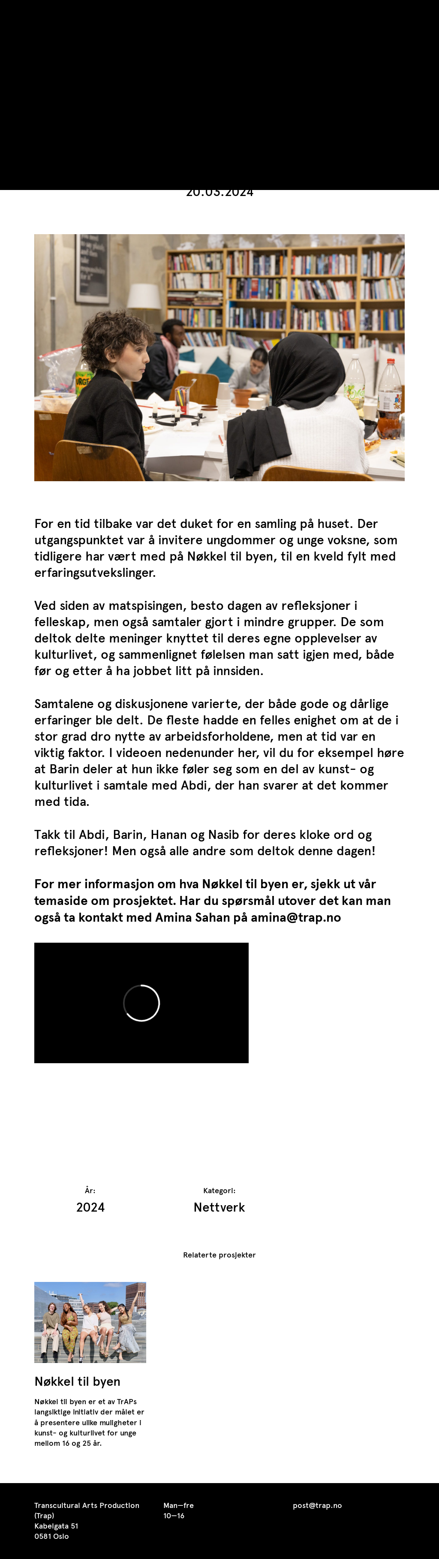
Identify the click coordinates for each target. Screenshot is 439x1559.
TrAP (47, 12)
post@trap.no (317, 1505)
